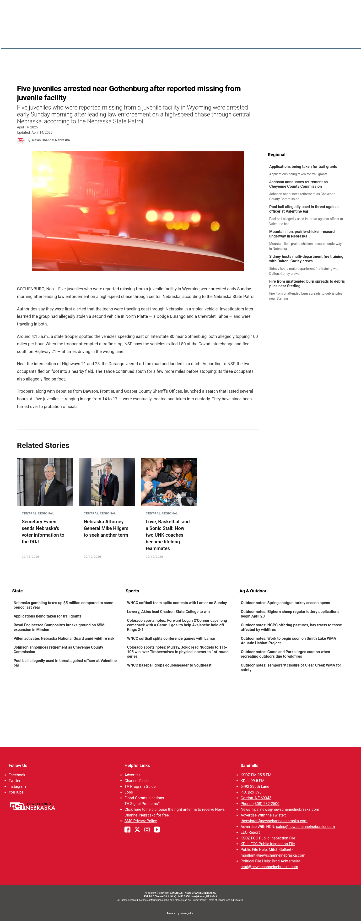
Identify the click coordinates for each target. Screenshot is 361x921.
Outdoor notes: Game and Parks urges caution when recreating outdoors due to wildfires (285, 654)
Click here (132, 809)
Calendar (326, 41)
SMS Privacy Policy (140, 821)
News (177, 41)
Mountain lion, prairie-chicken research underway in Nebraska (302, 233)
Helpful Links (137, 765)
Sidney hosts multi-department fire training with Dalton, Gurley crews (306, 258)
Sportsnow (222, 41)
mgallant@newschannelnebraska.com (272, 855)
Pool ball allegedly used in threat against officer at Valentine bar (304, 209)
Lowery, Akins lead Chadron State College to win (168, 611)
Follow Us (18, 765)
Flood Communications (144, 798)
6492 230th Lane (254, 786)
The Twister (251, 41)
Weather (197, 41)
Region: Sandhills (29, 43)
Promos (303, 41)
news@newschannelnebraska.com (289, 809)
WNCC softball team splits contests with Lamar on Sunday (177, 603)
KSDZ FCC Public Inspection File (267, 838)
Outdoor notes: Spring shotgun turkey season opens (285, 603)
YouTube (16, 792)
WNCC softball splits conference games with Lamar (171, 638)
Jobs (128, 792)
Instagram (17, 786)
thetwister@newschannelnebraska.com (273, 821)
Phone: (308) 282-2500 (259, 803)
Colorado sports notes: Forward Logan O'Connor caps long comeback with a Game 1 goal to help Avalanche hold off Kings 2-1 (177, 625)
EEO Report (250, 832)
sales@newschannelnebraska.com (305, 826)
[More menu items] (344, 40)
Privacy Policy (199, 900)
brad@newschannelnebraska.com (269, 867)
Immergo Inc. (187, 913)
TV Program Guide (140, 786)
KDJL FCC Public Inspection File (267, 844)
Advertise (132, 775)
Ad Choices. (237, 900)
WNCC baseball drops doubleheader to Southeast (169, 665)
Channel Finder (137, 780)
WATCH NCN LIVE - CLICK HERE (181, 7)
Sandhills (249, 765)
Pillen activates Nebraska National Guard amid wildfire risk (64, 638)
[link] (308, 170)
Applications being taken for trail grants (303, 166)
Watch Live (278, 41)
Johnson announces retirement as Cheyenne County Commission (298, 184)
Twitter (14, 780)
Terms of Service (216, 900)
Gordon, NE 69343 (255, 798)
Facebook (17, 775)
